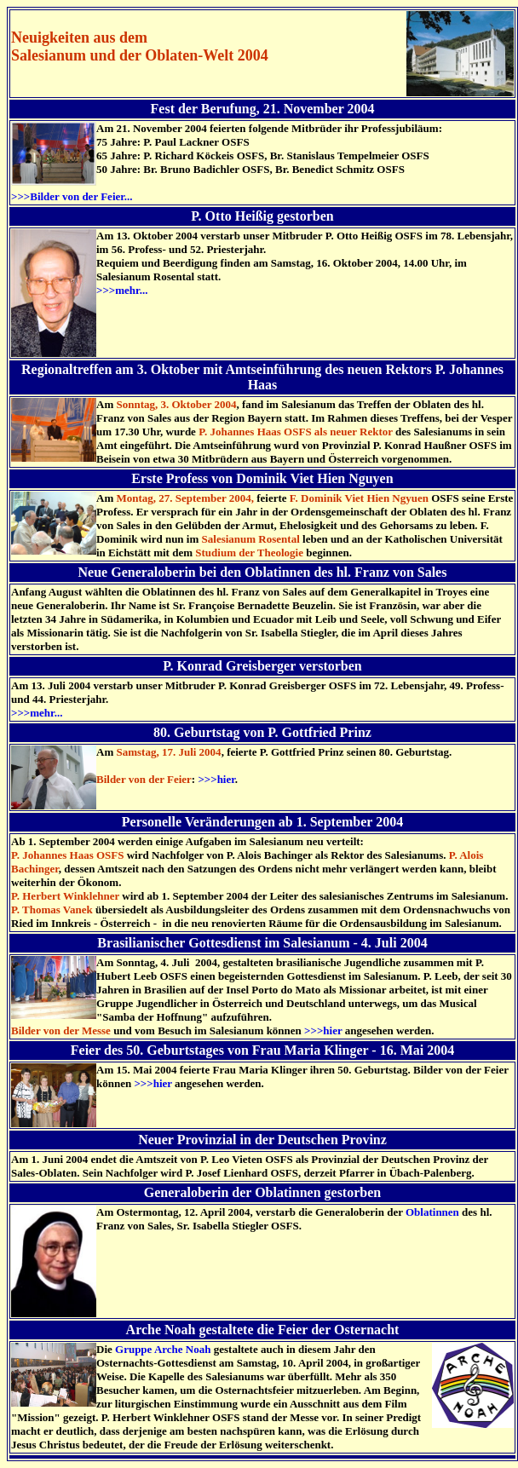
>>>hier (216, 779)
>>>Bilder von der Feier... (72, 196)
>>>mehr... (121, 290)
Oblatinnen (432, 1212)
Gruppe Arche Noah (162, 1349)
